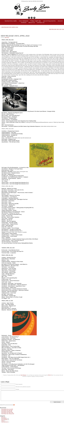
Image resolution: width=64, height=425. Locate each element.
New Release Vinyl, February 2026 (7, 413)
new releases (23, 21)
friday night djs (35, 21)
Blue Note (3, 417)
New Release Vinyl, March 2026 (7, 412)
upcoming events (49, 21)
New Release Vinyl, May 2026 (6, 410)
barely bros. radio (11, 21)
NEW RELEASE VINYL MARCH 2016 (10, 27)
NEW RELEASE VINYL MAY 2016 (56, 29)
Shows (2, 420)
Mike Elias (7, 37)
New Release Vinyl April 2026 (6, 411)
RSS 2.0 (49, 375)
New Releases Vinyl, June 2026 (7, 409)
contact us (40, 22)
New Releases (23, 375)
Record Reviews (4, 419)
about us (32, 22)
